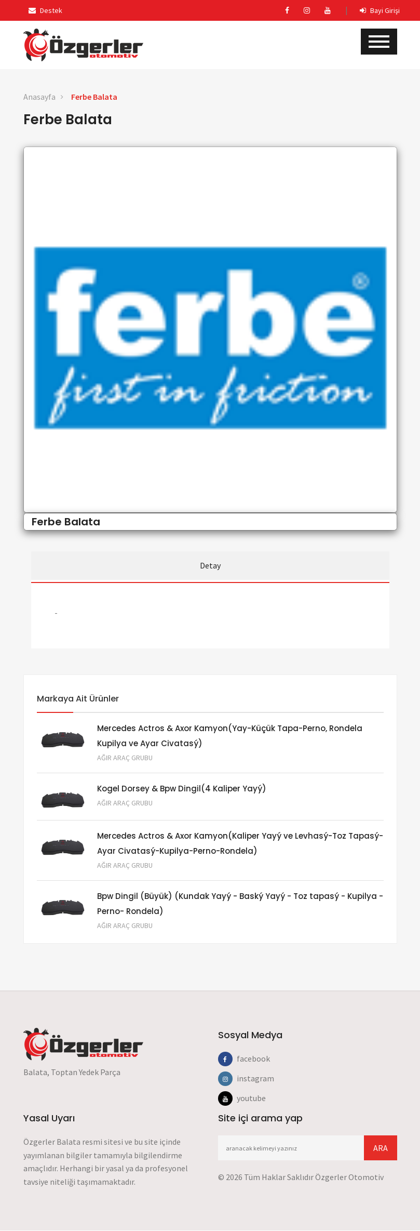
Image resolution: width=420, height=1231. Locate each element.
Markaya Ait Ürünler (78, 696)
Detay (210, 565)
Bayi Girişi (380, 10)
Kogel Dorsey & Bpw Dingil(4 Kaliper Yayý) (181, 787)
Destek (45, 10)
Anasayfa (39, 96)
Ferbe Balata (94, 96)
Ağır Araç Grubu (125, 756)
